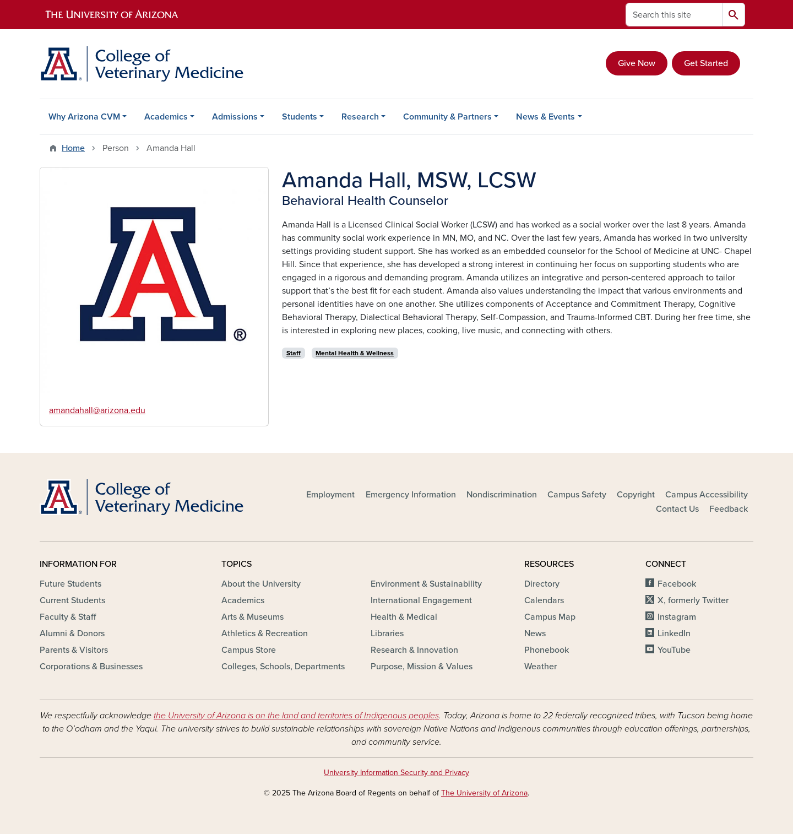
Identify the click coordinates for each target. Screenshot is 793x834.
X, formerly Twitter (693, 600)
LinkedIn (674, 633)
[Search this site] (674, 14)
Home (73, 148)
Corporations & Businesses (91, 666)
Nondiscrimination (501, 494)
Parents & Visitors (74, 650)
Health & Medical (404, 616)
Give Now (636, 63)
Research (360, 116)
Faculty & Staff (68, 616)
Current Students (72, 600)
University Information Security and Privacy (396, 772)
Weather (540, 666)
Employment (330, 494)
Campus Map (549, 616)
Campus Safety (576, 494)
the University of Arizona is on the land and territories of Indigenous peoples (296, 715)
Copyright (636, 494)
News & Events (545, 116)
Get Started (706, 63)
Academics (166, 116)
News (535, 633)
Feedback (728, 509)
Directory (542, 583)
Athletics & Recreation (264, 633)
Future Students (70, 583)
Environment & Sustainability (426, 583)
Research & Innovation (414, 650)
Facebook (677, 583)
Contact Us (677, 509)
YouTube (674, 650)
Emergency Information (411, 494)
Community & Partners (447, 116)
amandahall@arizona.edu (97, 410)
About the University (261, 583)
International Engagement (421, 600)
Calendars (544, 600)
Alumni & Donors (72, 633)
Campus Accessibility (706, 494)
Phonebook (546, 650)
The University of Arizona (484, 793)
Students (299, 116)
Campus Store (248, 650)
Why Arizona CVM (84, 116)
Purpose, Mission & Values (421, 666)
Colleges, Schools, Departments (283, 666)
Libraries (387, 633)
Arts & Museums (252, 616)
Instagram (677, 616)
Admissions (235, 116)
